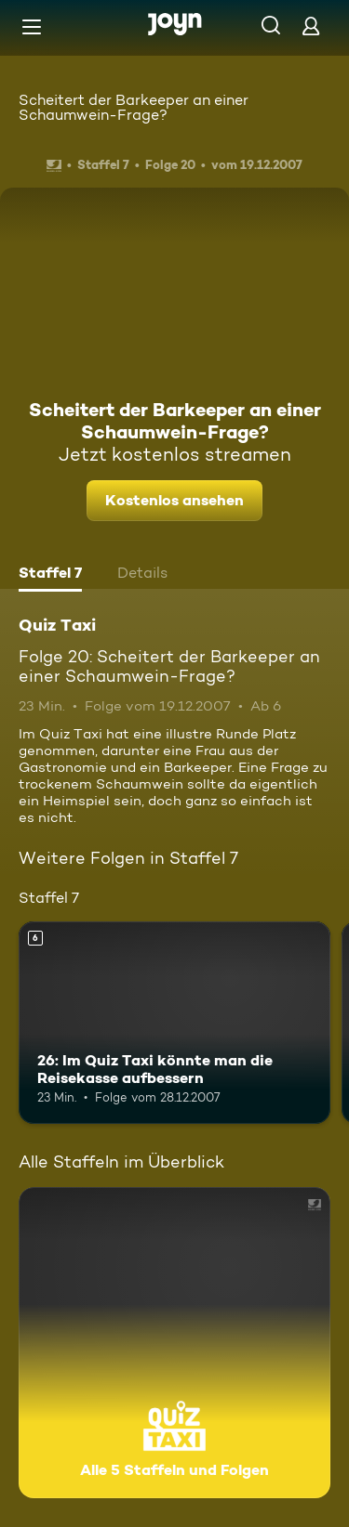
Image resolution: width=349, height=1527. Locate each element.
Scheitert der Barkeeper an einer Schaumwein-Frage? (133, 107)
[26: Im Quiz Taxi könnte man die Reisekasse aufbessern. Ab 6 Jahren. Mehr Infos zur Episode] (174, 1022)
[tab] (50, 575)
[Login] (311, 25)
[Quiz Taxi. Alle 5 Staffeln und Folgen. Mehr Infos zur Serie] (174, 1342)
